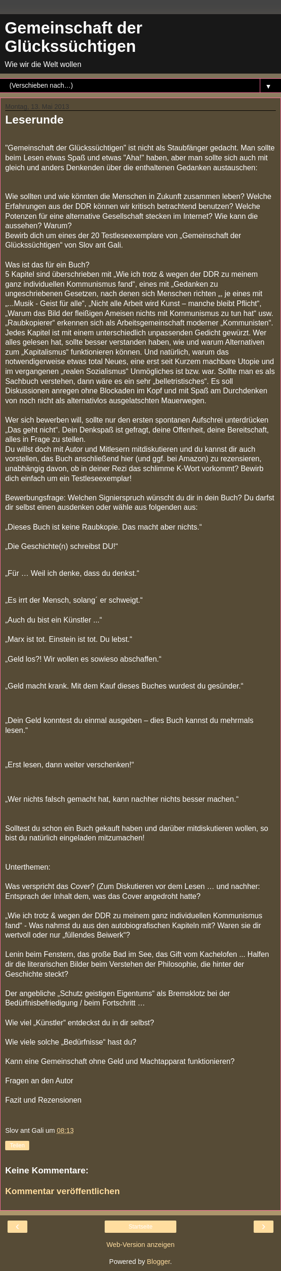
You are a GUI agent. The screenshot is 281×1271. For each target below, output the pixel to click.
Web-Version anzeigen (141, 1244)
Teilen (17, 1145)
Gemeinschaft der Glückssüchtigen (73, 37)
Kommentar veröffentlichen (62, 1191)
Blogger (158, 1261)
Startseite (141, 1226)
